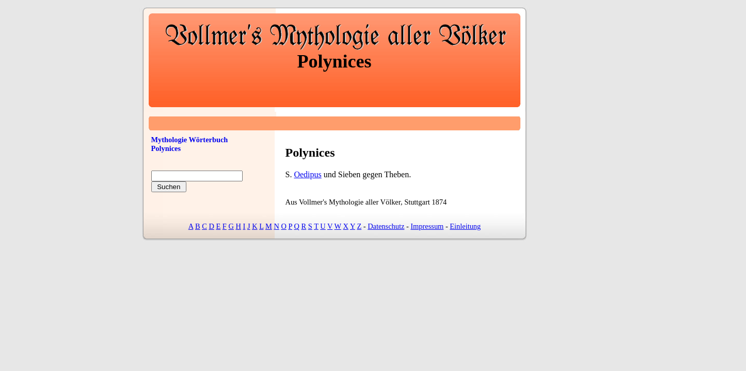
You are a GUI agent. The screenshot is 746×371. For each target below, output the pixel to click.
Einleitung (465, 226)
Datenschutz (386, 226)
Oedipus (307, 174)
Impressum (426, 226)
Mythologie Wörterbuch (189, 140)
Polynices (166, 148)
